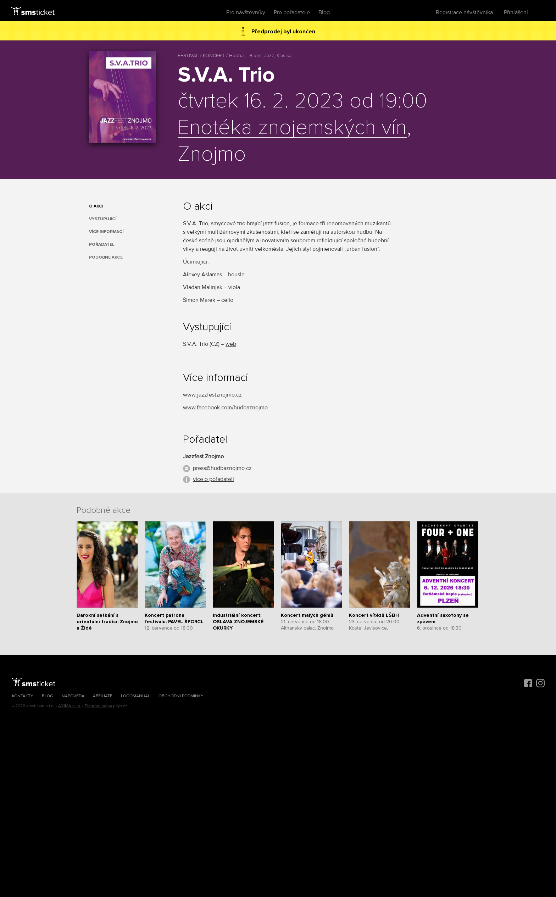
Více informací (106, 231)
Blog (324, 12)
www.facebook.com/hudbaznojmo (225, 407)
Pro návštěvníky (245, 12)
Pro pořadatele (292, 12)
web (231, 344)
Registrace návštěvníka (464, 12)
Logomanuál (135, 696)
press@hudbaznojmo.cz (222, 468)
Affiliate (102, 696)
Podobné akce (106, 257)
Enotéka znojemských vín (292, 128)
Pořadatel (102, 244)
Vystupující (102, 219)
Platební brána (98, 706)
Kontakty (22, 696)
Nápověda (73, 696)
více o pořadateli (213, 479)
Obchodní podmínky (181, 696)
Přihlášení (516, 12)
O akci (96, 206)
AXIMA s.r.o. (69, 706)
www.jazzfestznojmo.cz (212, 394)
